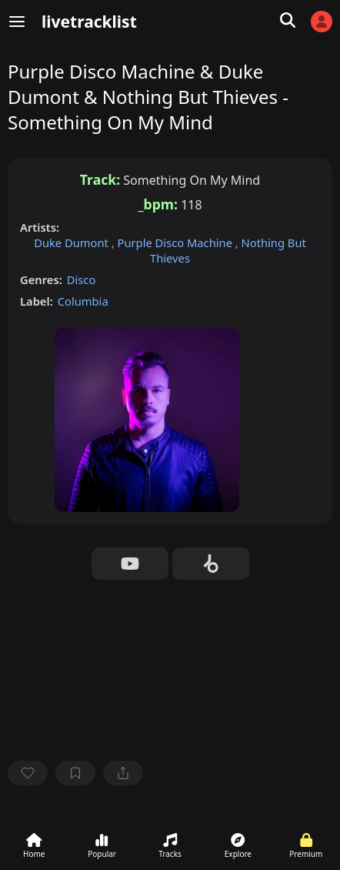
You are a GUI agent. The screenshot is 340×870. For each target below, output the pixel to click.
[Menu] (17, 21)
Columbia (83, 301)
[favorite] (28, 773)
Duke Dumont (73, 242)
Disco (81, 279)
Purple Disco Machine (176, 242)
